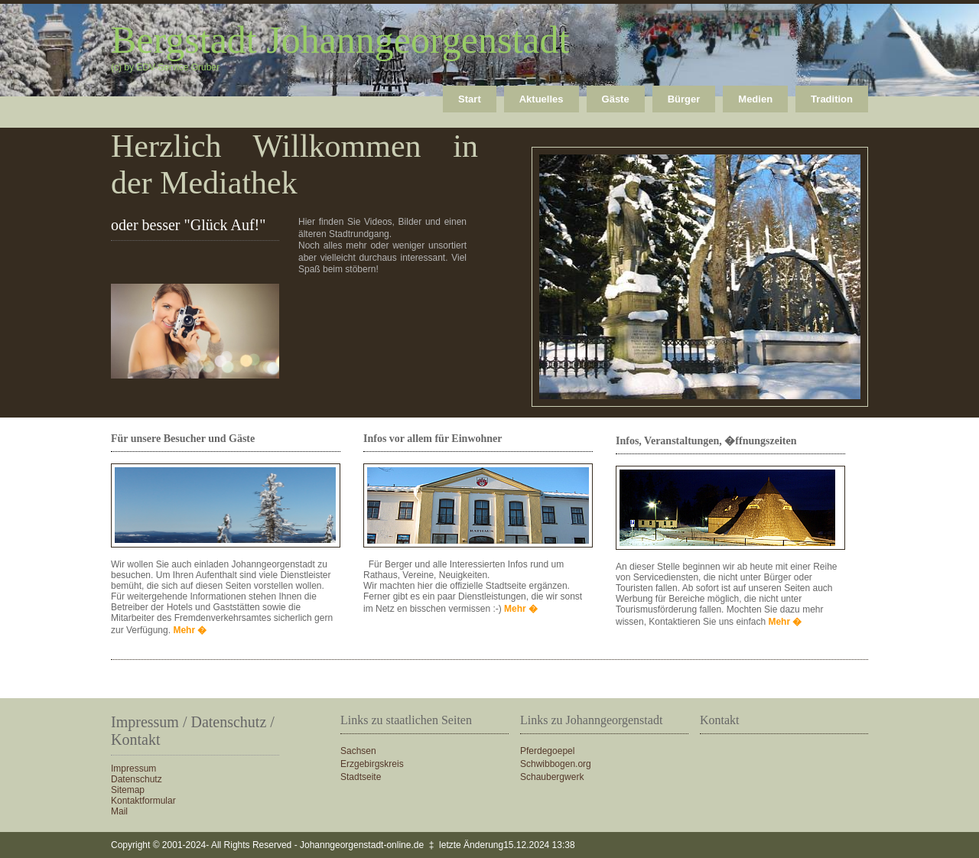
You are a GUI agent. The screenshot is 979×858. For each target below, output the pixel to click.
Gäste (615, 99)
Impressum (133, 768)
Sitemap (128, 790)
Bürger (684, 99)
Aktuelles (541, 99)
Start (469, 99)
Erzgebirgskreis (372, 764)
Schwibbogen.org (555, 764)
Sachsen (358, 751)
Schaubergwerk (552, 777)
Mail (119, 811)
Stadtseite (360, 777)
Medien (755, 99)
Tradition (832, 99)
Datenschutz (136, 779)
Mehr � (190, 630)
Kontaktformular (143, 800)
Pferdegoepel (547, 751)
